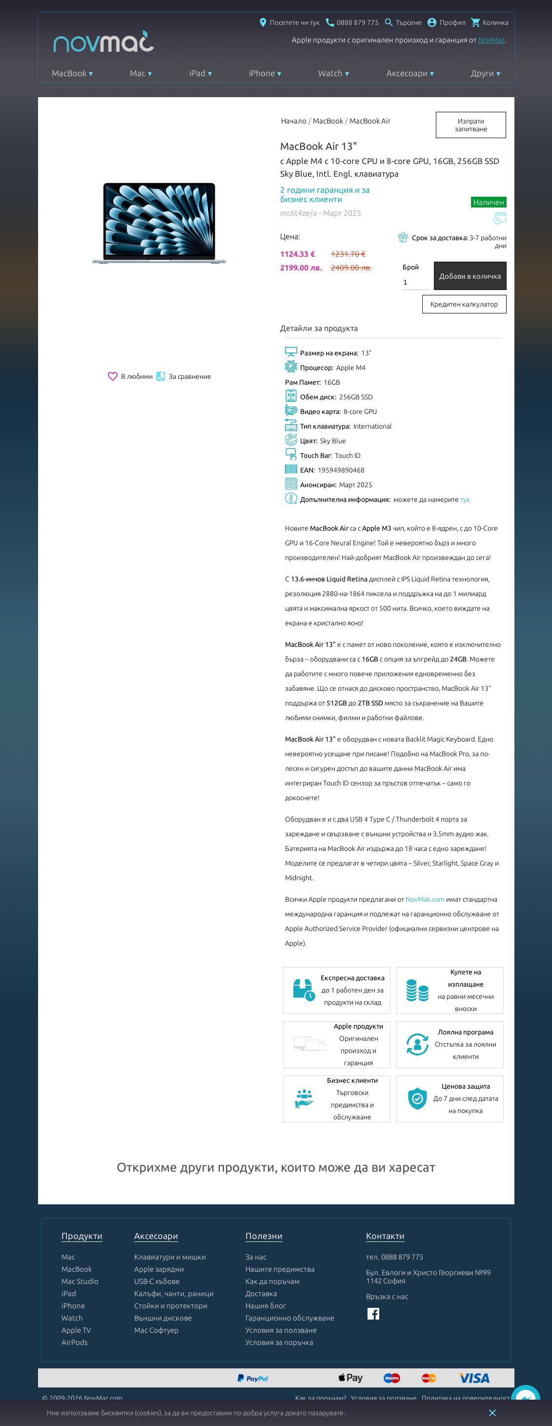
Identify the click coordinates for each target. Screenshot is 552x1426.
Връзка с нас (387, 1296)
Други (482, 73)
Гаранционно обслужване (289, 1318)
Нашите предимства (280, 1269)
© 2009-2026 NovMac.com (82, 1398)
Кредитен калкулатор (464, 304)
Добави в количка (470, 276)
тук (465, 499)
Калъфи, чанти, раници (174, 1293)
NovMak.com (425, 899)
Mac (137, 73)
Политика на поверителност (466, 1398)
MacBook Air (370, 121)
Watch (330, 73)
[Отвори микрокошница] (489, 22)
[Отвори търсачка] (402, 22)
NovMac (491, 40)
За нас (255, 1257)
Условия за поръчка (279, 1342)
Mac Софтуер (156, 1330)
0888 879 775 (402, 1257)
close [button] (492, 1413)
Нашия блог (265, 1306)
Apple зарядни (159, 1269)
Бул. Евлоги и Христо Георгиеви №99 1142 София (428, 1276)
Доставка (261, 1293)
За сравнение (183, 376)
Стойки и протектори (170, 1306)
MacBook (69, 73)
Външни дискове (163, 1318)
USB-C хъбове (157, 1281)
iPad (197, 73)
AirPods (74, 1342)
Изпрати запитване (471, 125)
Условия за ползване (281, 1330)
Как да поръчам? (320, 1398)
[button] (446, 22)
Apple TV (76, 1330)
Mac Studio (80, 1281)
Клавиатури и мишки (170, 1257)
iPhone (262, 73)
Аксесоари (407, 73)
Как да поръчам (272, 1281)
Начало (294, 121)
